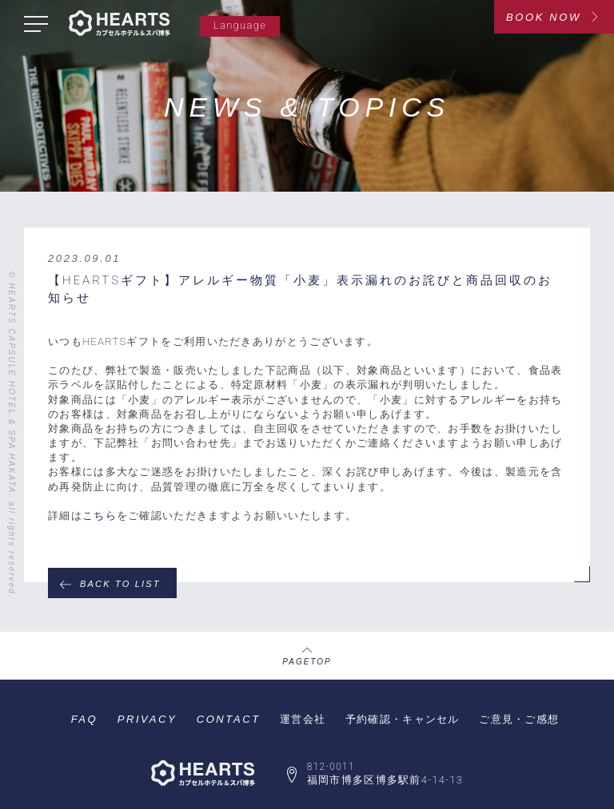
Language (239, 25)
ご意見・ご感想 (519, 719)
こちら (99, 515)
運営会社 (302, 719)
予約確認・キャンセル (402, 719)
